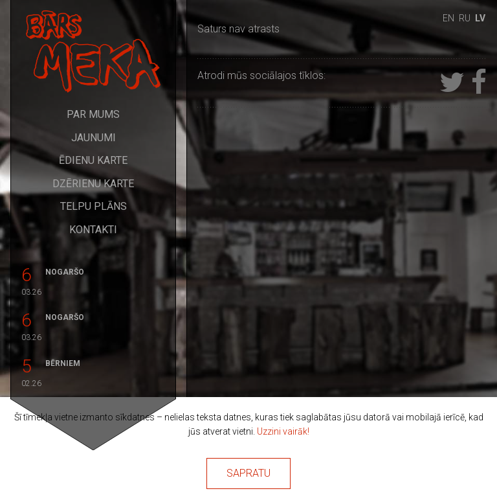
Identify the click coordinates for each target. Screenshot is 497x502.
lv (480, 18)
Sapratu (248, 473)
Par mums (93, 114)
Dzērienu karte (93, 183)
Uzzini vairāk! (283, 431)
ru (464, 18)
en (448, 18)
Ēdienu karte (93, 160)
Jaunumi (93, 137)
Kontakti (93, 229)
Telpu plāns (93, 206)
